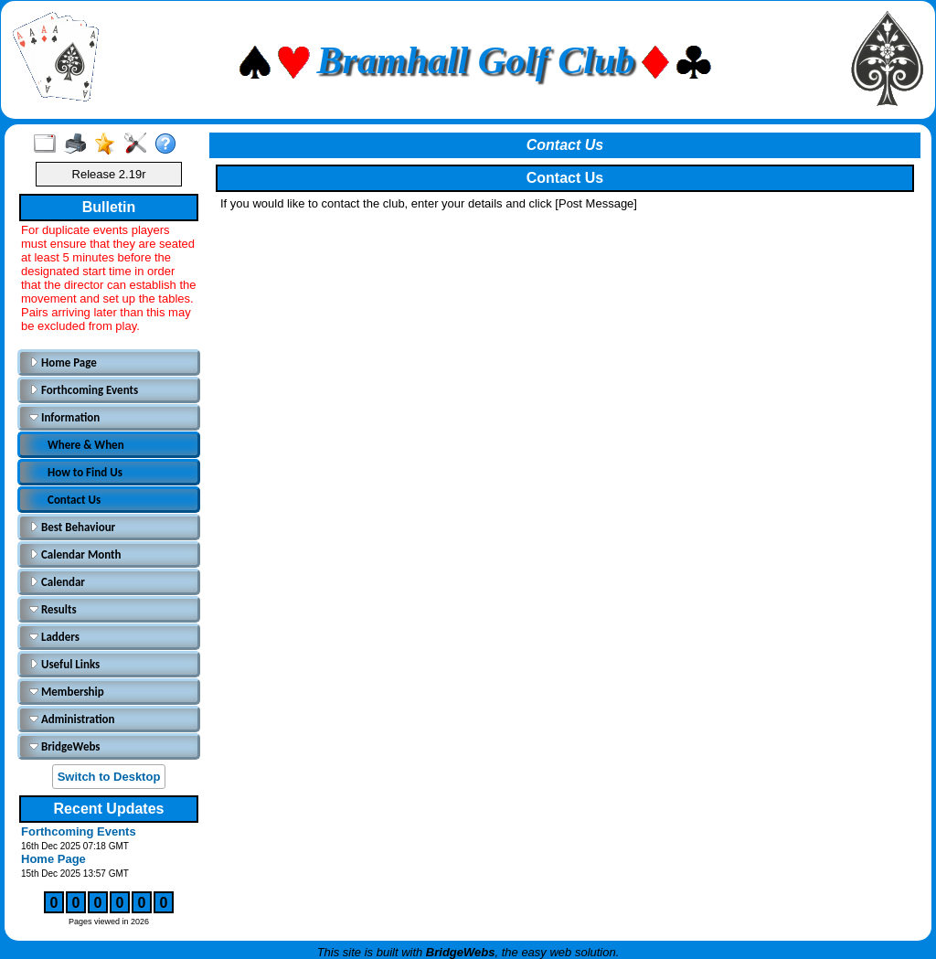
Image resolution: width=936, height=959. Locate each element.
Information (64, 417)
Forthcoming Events (83, 390)
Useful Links (64, 664)
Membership (66, 691)
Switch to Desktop (109, 776)
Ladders (54, 637)
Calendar (57, 582)
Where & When (86, 445)
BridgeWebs (65, 746)
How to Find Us (85, 472)
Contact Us (74, 499)
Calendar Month (75, 554)
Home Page (63, 362)
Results (53, 609)
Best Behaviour (72, 527)
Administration (71, 719)
